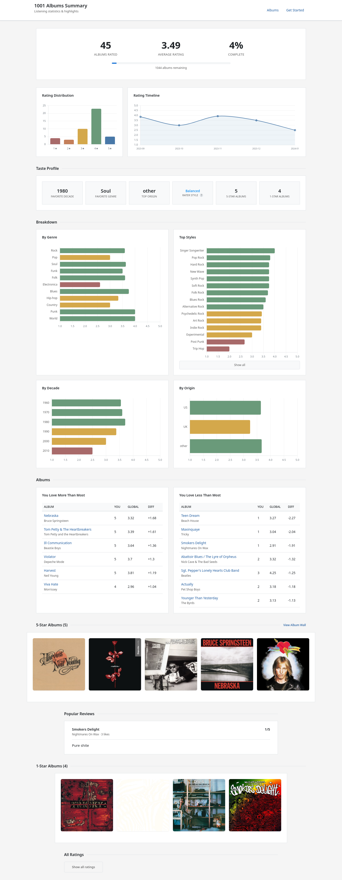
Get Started (295, 10)
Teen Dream (190, 515)
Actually (187, 584)
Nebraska (51, 515)
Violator (50, 556)
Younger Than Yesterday (199, 598)
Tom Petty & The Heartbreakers (67, 529)
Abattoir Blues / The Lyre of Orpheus (208, 556)
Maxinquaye (190, 529)
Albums (273, 10)
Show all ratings (83, 867)
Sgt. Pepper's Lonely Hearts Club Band (210, 570)
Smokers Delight (193, 543)
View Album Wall (294, 625)
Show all (239, 365)
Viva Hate (51, 584)
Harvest (50, 570)
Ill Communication (58, 543)
